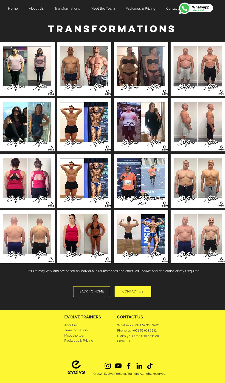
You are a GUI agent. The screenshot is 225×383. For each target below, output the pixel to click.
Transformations (76, 330)
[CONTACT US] (133, 291)
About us (71, 325)
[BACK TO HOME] (91, 291)
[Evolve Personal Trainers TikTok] (150, 366)
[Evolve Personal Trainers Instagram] (108, 366)
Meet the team (75, 335)
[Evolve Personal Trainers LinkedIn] (139, 366)
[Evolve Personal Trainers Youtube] (118, 366)
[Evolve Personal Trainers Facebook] (129, 366)
